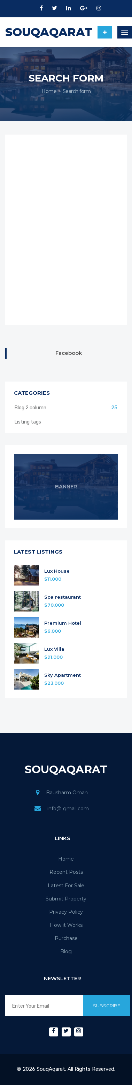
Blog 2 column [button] (66, 407)
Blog (66, 951)
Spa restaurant (62, 597)
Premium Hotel (62, 623)
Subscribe (106, 1005)
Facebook (68, 353)
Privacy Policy (66, 912)
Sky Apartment (62, 675)
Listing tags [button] (28, 422)
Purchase (66, 938)
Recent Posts (66, 872)
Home (48, 91)
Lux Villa (54, 649)
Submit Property (66, 899)
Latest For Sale (66, 885)
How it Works (66, 925)
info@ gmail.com (68, 808)
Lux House (57, 571)
